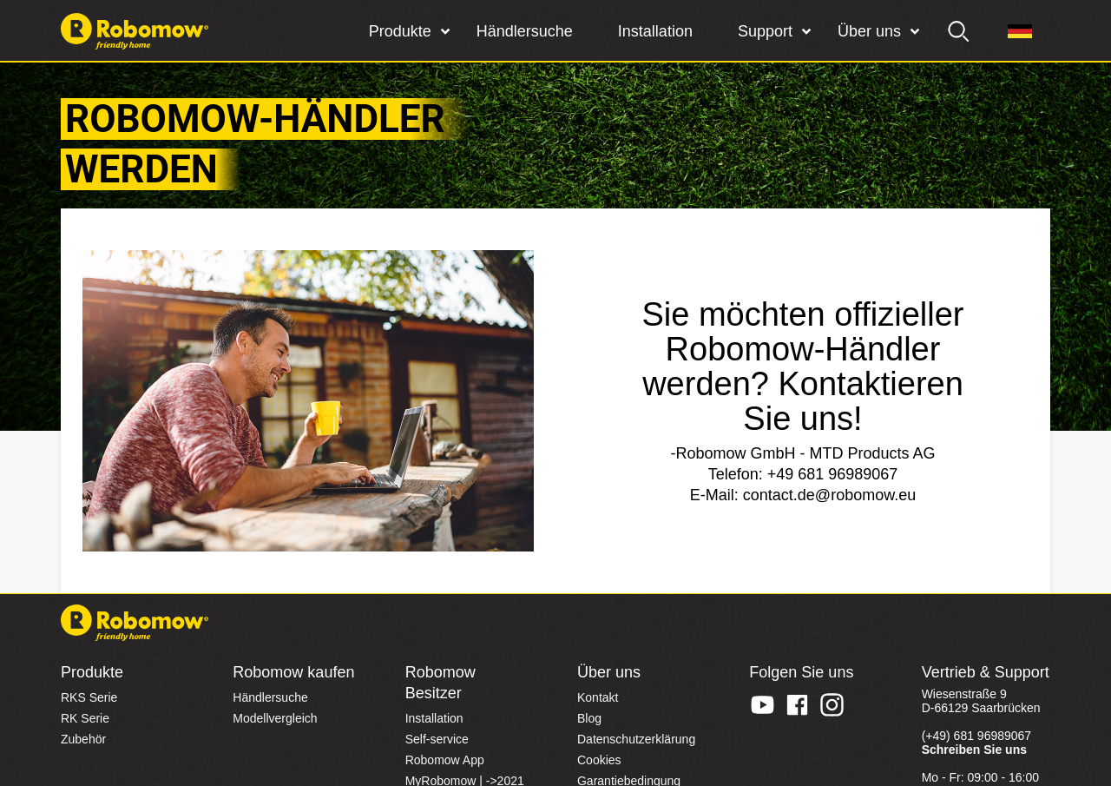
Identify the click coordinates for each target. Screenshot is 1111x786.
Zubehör (83, 739)
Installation (655, 31)
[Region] (1019, 31)
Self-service (437, 739)
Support (765, 31)
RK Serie (85, 718)
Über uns (869, 31)
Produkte (400, 31)
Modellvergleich (275, 718)
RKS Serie (89, 697)
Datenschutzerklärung (636, 739)
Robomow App (444, 760)
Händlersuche (525, 31)
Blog (589, 718)
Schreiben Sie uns (974, 749)
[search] (959, 31)
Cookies (599, 760)
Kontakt (597, 697)
